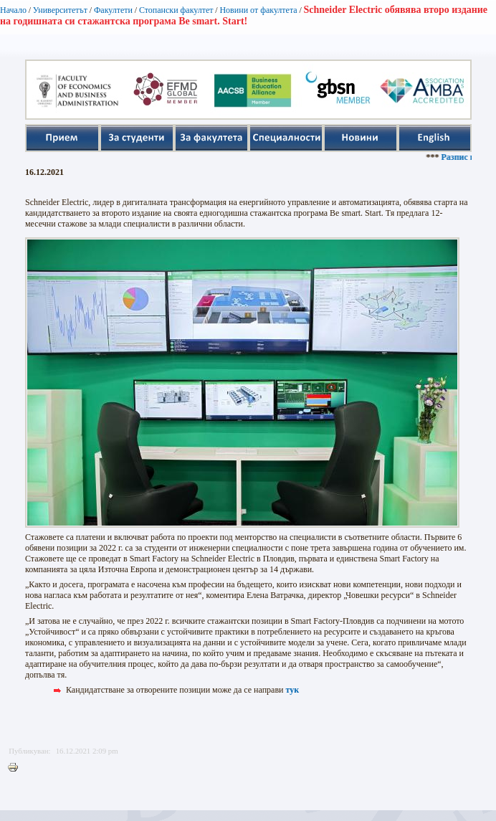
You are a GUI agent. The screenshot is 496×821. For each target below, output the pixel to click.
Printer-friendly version (16, 767)
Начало (13, 10)
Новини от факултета (258, 10)
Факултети (113, 10)
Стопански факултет (176, 10)
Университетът (60, 10)
